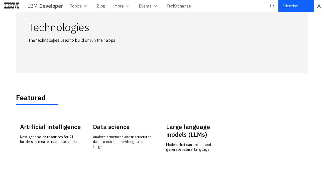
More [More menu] (122, 6)
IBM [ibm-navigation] (45, 5)
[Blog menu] (101, 6)
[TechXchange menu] (178, 6)
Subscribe (290, 6)
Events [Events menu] (148, 6)
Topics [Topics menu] (79, 6)
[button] (272, 6)
